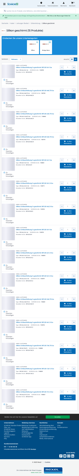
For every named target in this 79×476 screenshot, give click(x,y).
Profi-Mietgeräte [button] (27, 433)
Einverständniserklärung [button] (48, 429)
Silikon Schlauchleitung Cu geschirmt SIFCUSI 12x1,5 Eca (35, 369)
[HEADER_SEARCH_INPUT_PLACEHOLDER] (39, 11)
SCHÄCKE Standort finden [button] (13, 425)
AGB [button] (41, 433)
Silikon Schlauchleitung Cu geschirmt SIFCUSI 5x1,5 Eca (34, 276)
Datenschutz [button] (44, 431)
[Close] (75, 16)
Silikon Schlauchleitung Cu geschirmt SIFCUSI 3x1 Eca (34, 230)
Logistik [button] (6, 433)
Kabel (12, 23)
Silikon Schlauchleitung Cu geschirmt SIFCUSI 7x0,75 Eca (35, 345)
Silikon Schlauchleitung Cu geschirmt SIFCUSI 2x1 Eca (34, 160)
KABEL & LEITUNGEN (21, 65)
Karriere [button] (7, 437)
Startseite (5, 23)
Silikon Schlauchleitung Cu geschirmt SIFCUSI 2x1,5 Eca (34, 253)
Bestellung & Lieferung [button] (30, 427)
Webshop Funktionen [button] (29, 425)
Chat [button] (58, 425)
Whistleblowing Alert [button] (47, 425)
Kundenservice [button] (62, 427)
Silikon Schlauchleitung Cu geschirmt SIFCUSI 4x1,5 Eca (34, 322)
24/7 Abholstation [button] (28, 429)
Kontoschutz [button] (26, 435)
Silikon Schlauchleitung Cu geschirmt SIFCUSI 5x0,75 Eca (35, 137)
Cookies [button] (47, 462)
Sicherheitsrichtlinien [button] (47, 437)
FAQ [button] (5, 438)
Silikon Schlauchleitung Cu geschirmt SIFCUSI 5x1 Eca (34, 67)
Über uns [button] (7, 427)
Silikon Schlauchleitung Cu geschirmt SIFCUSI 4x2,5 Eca (34, 206)
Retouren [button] (25, 431)
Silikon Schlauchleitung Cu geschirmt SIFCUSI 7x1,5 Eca (34, 392)
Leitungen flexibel (22, 23)
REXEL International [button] (46, 438)
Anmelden (58, 417)
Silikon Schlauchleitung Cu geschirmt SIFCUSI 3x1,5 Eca (34, 183)
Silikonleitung (35, 23)
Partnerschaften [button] (9, 435)
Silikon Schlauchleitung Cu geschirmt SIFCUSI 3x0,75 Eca (35, 299)
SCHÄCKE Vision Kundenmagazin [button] (9, 430)
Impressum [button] (43, 435)
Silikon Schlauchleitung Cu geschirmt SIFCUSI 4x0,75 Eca (35, 90)
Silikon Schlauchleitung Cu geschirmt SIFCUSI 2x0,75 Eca (35, 114)
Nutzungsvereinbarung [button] (48, 427)
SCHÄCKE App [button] (26, 437)
